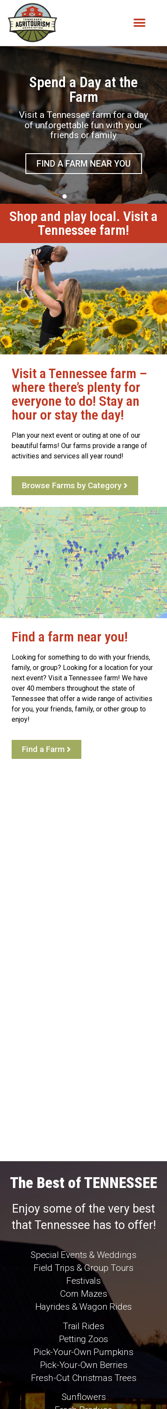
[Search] (148, 1359)
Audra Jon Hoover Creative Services (82, 1390)
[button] (139, 23)
